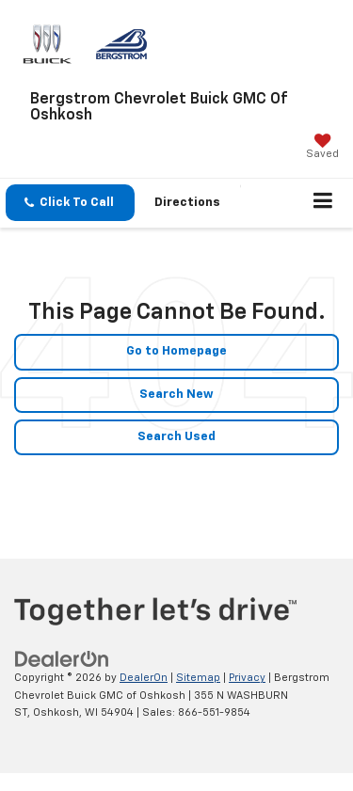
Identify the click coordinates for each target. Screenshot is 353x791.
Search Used (176, 437)
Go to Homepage (176, 351)
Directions (187, 203)
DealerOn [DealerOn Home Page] (144, 677)
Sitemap (198, 677)
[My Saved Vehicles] (322, 148)
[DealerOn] (62, 659)
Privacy (247, 677)
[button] (70, 202)
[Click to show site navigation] (323, 203)
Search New (176, 394)
